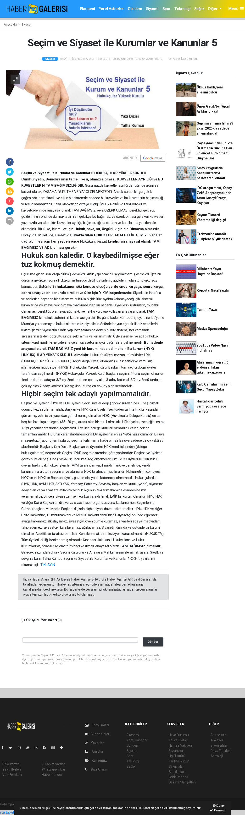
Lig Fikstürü (177, 756)
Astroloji (217, 756)
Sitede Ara (218, 735)
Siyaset (152, 8)
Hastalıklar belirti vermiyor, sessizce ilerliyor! (211, 406)
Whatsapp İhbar (53, 769)
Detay (219, 805)
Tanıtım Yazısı (207, 309)
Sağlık (199, 8)
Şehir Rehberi (178, 777)
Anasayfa (10, 24)
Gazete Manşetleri (182, 782)
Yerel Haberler (111, 8)
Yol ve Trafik (178, 740)
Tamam (217, 810)
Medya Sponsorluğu (212, 329)
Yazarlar (94, 743)
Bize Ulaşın (96, 769)
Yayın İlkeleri (11, 769)
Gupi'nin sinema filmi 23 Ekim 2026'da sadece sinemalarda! (215, 128)
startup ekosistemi (14, 812)
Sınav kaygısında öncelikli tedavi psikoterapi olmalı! (211, 173)
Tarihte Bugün (179, 761)
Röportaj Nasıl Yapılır (213, 290)
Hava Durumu (179, 735)
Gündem (135, 8)
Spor (166, 8)
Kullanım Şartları (54, 764)
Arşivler (94, 752)
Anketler (217, 740)
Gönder (153, 641)
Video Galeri (97, 734)
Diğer (213, 8)
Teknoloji (182, 8)
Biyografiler (219, 745)
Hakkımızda (11, 764)
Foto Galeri (97, 725)
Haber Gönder (52, 775)
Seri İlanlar (176, 772)
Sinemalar (176, 766)
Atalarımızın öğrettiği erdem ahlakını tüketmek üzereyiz (213, 367)
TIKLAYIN (47, 565)
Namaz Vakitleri (180, 745)
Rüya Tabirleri (220, 751)
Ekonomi (87, 8)
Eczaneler (176, 751)
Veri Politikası (12, 775)
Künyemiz (96, 760)
